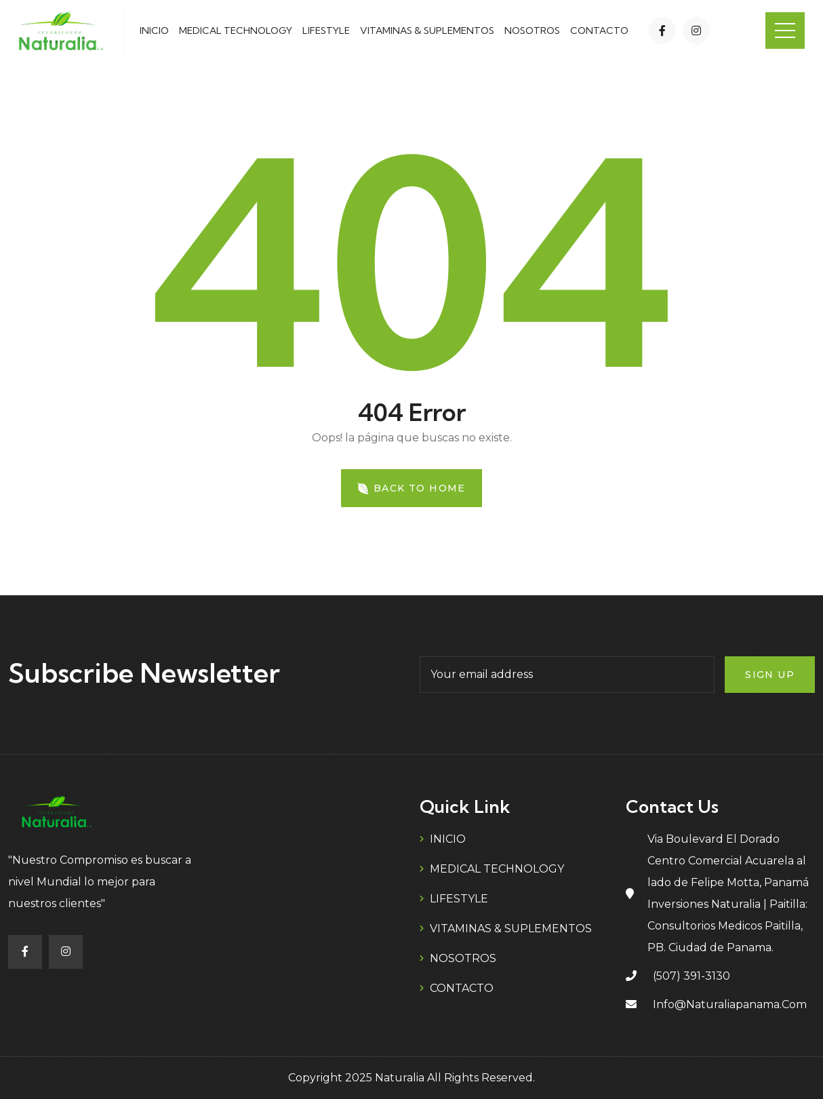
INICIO (154, 30)
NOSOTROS (532, 30)
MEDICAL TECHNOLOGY (235, 30)
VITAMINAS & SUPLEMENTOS (427, 30)
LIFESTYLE (326, 30)
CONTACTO (599, 30)
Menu (785, 30)
